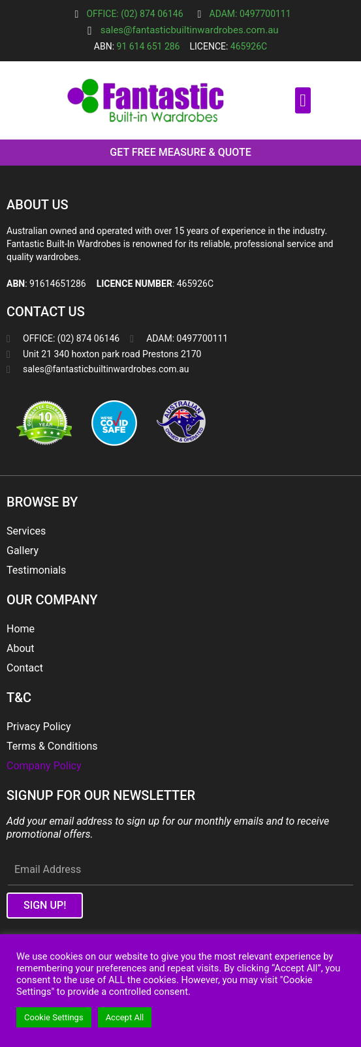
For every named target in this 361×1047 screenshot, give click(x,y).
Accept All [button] (125, 1017)
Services (26, 531)
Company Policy (44, 765)
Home (21, 629)
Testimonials (36, 570)
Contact (25, 668)
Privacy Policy (39, 726)
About (21, 648)
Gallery (23, 550)
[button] (302, 100)
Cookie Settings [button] (54, 1017)
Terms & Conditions (52, 746)
